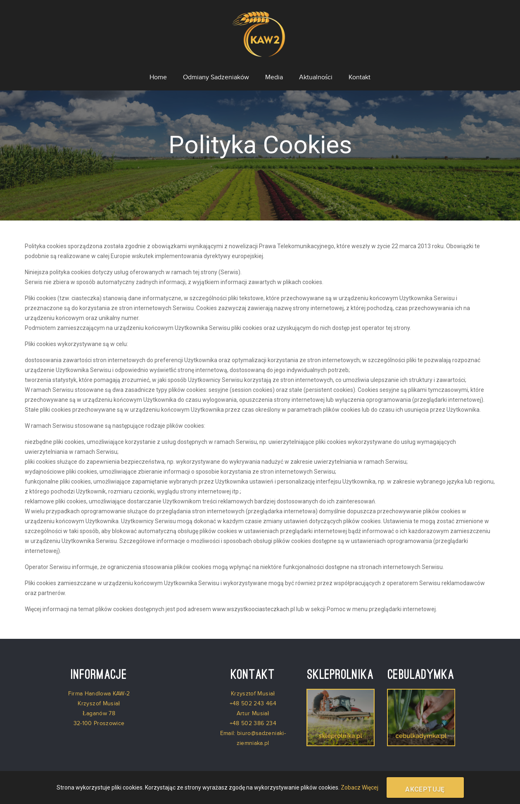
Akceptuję (425, 789)
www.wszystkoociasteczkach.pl (253, 603)
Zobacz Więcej (359, 787)
